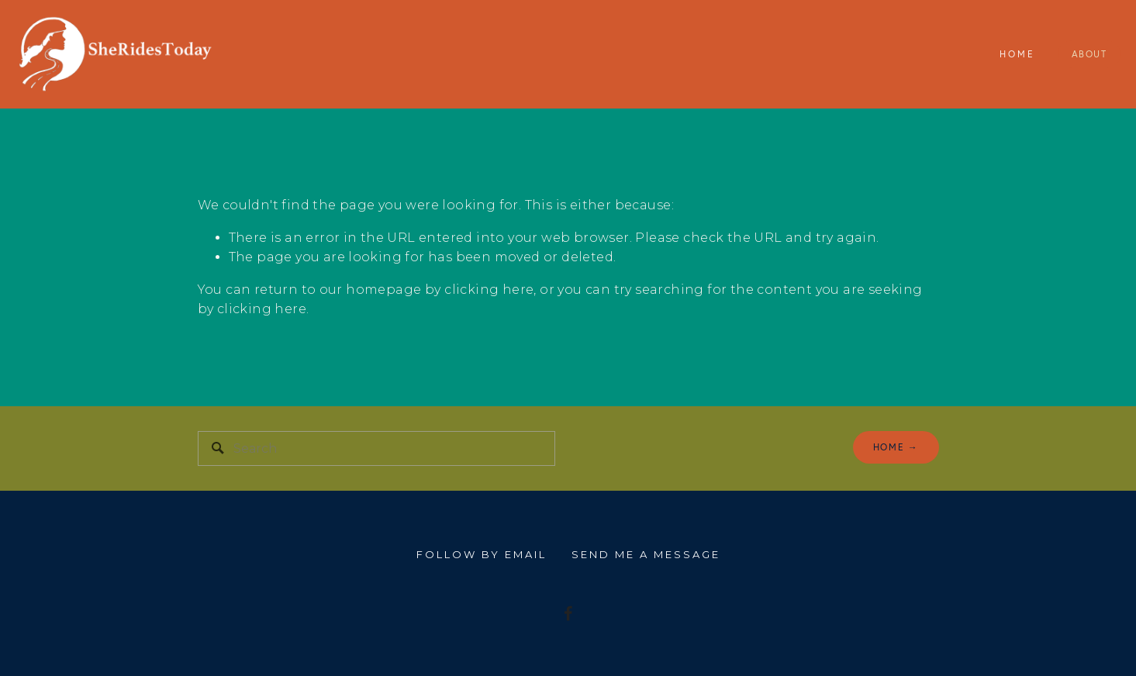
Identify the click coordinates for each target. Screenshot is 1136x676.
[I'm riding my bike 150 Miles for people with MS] (568, 613)
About (1089, 54)
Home (1017, 54)
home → (896, 447)
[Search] (376, 448)
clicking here (488, 289)
